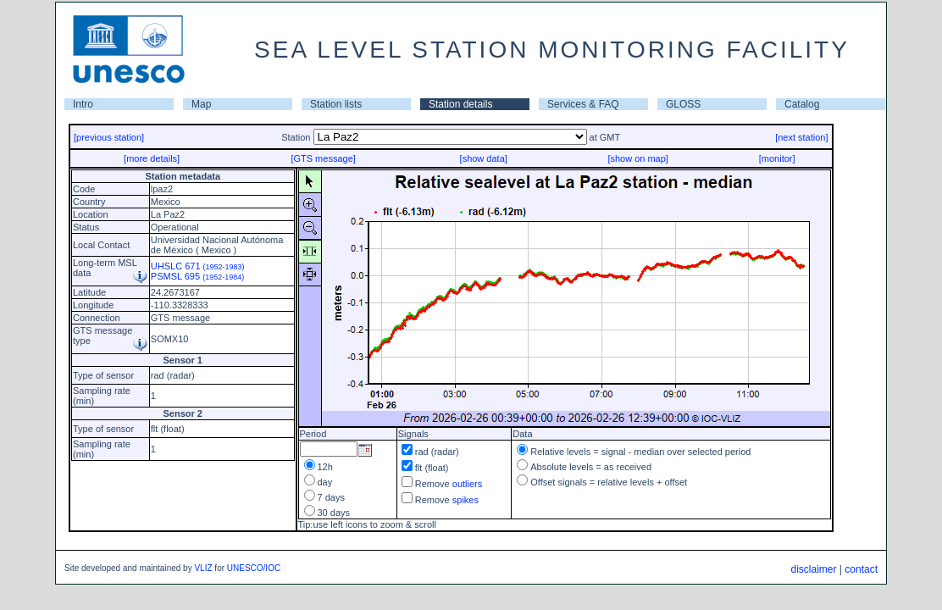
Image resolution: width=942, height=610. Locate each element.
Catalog (801, 104)
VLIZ (203, 568)
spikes (465, 500)
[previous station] (109, 137)
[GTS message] (323, 158)
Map (201, 104)
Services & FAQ (583, 104)
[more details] (152, 158)
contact (861, 569)
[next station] (801, 137)
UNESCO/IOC (253, 568)
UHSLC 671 (198, 266)
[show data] (483, 158)
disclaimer (813, 569)
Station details (460, 104)
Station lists (336, 104)
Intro (83, 104)
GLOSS (683, 104)
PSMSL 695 (197, 276)
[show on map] (637, 158)
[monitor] (777, 158)
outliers (467, 484)
